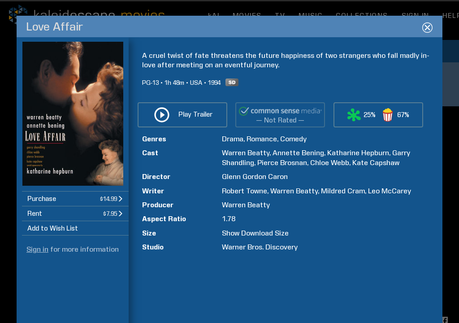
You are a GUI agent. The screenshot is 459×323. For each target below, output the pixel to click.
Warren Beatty (245, 210)
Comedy (293, 196)
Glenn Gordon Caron (255, 234)
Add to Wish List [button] (52, 286)
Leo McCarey (389, 248)
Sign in (37, 307)
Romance (262, 196)
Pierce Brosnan (282, 220)
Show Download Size (255, 290)
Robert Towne (244, 248)
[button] (75, 256)
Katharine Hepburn (358, 210)
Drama (232, 196)
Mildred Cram (343, 248)
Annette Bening (298, 210)
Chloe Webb (329, 220)
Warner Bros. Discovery (260, 304)
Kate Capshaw (375, 220)
